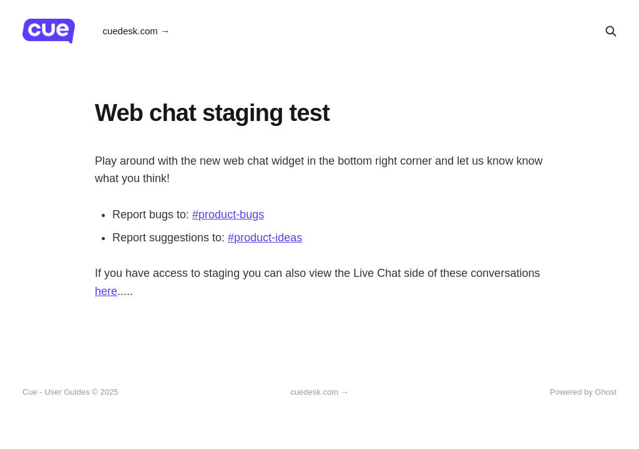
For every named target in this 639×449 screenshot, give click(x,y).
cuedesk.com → (136, 31)
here (106, 291)
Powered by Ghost (583, 392)
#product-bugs (228, 214)
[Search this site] (611, 31)
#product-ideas (265, 237)
